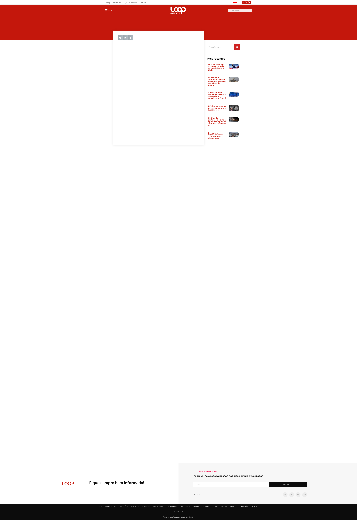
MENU (110, 10)
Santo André (158, 506)
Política (254, 506)
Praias (224, 506)
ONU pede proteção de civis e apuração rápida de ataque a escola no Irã (217, 121)
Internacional (179, 511)
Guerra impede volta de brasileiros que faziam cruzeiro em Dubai (217, 95)
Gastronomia (172, 506)
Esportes (233, 506)
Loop (108, 2)
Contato (143, 2)
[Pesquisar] (237, 47)
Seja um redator (130, 2)
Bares (133, 506)
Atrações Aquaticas (201, 506)
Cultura (215, 506)
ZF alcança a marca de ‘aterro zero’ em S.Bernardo (217, 108)
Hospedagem (185, 506)
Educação (244, 506)
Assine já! (117, 2)
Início (100, 506)
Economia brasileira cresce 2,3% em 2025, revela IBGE (215, 136)
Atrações (124, 506)
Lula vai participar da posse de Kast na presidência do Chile (216, 67)
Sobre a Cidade (111, 506)
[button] (120, 37)
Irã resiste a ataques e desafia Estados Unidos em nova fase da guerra (217, 81)
